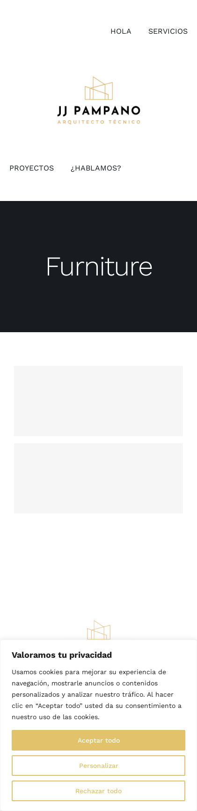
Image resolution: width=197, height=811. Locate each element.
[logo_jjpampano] (99, 79)
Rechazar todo (98, 791)
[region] (98, 725)
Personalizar (98, 765)
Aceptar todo (99, 740)
